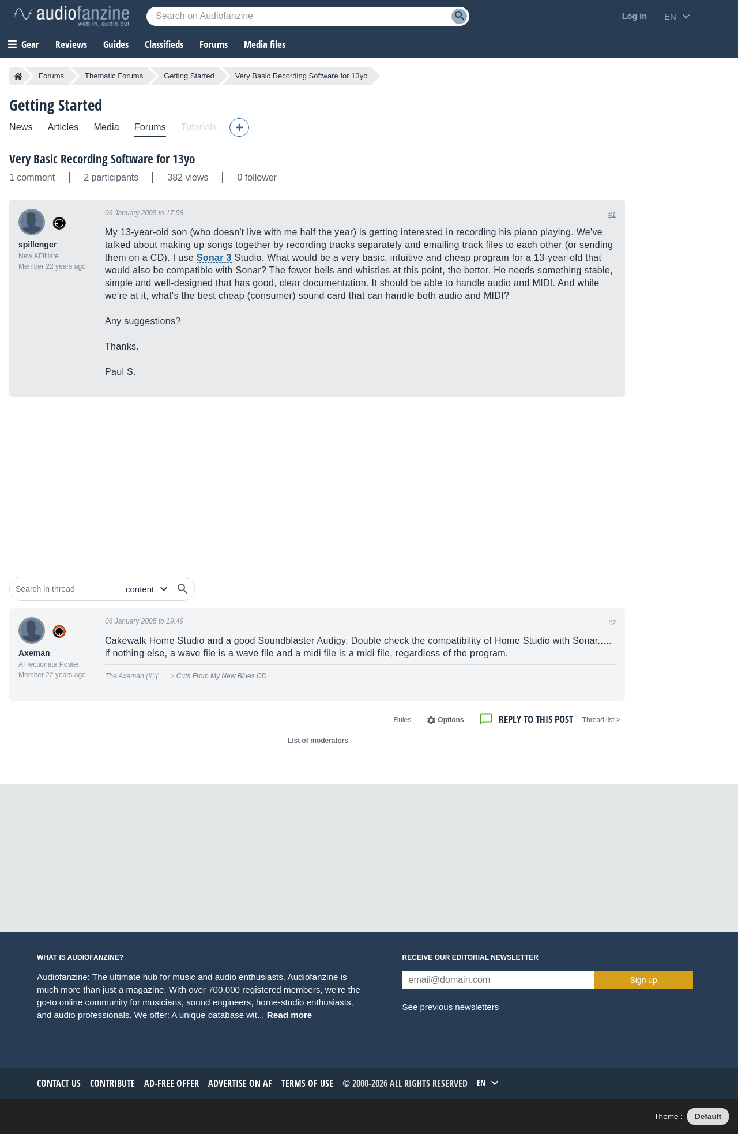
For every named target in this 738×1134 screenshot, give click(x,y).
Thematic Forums (114, 76)
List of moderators (318, 741)
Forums (51, 76)
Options (451, 720)
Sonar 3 (214, 257)
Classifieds (164, 44)
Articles (63, 127)
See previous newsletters (450, 1007)
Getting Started (189, 76)
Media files (264, 44)
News (21, 127)
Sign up (643, 980)
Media (106, 127)
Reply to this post (536, 719)
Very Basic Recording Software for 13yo (102, 159)
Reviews (71, 44)
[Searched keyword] (307, 16)
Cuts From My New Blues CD (221, 676)
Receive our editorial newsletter (470, 957)
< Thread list (601, 720)
